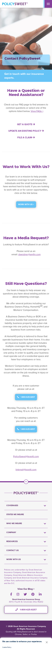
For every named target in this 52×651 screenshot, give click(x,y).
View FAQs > (37, 111)
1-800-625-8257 (26, 609)
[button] (47, 642)
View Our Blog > (26, 589)
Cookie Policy (6, 647)
